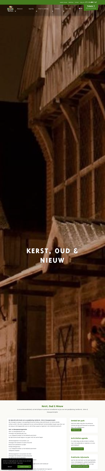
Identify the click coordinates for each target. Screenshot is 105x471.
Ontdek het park (76, 430)
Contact (77, 2)
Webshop (71, 2)
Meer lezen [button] (20, 463)
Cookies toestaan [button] (24, 466)
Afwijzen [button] (10, 466)
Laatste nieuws (63, 2)
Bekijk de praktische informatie (80, 466)
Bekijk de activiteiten (77, 448)
